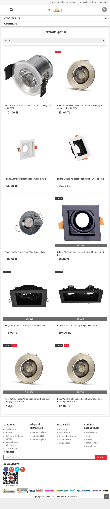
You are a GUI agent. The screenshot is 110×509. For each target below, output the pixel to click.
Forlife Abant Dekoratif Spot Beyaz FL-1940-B (25, 179)
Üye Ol (70, 2)
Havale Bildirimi (87, 2)
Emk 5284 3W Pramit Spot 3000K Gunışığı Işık (26, 252)
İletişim (103, 2)
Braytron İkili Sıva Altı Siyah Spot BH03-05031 (78, 325)
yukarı (106, 496)
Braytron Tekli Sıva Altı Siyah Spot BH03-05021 (26, 325)
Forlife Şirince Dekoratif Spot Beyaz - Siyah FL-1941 (80, 179)
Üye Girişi (57, 2)
